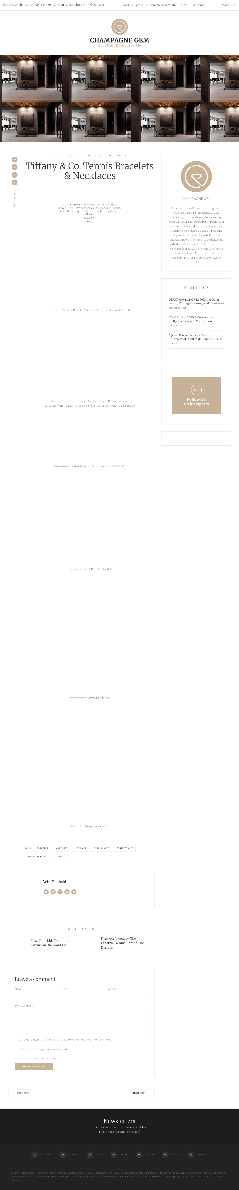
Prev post (20, 1092)
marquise (61, 848)
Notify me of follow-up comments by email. (43, 1049)
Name (18, 988)
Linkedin (82, 4)
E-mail (65, 988)
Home (126, 5)
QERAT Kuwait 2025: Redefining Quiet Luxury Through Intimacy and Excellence (196, 301)
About (139, 5)
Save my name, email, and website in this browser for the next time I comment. (65, 1039)
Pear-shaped (101, 848)
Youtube (68, 4)
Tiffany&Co (92, 211)
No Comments (14, 201)
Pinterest (97, 4)
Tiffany (71, 207)
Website (113, 988)
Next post (142, 1092)
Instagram (10, 4)
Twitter (54, 4)
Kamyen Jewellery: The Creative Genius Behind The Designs (122, 943)
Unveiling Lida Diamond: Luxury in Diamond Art (50, 943)
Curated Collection (162, 5)
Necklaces (76, 155)
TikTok (41, 4)
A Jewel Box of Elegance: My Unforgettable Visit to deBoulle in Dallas (195, 337)
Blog (184, 5)
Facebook (27, 4)
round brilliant (38, 856)
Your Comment (25, 1006)
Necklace (81, 848)
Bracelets (57, 155)
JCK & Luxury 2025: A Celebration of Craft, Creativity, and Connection (193, 319)
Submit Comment (34, 1066)
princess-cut (125, 848)
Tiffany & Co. (55, 309)
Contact (198, 5)
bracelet (42, 848)
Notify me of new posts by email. (37, 1058)
